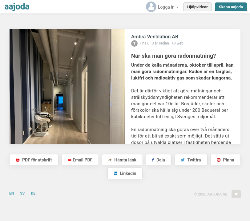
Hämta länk (122, 159)
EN (11, 193)
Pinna (225, 159)
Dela (158, 159)
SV (22, 193)
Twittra (191, 159)
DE (33, 193)
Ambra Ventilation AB (154, 37)
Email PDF (80, 159)
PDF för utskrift (34, 159)
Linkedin (125, 173)
